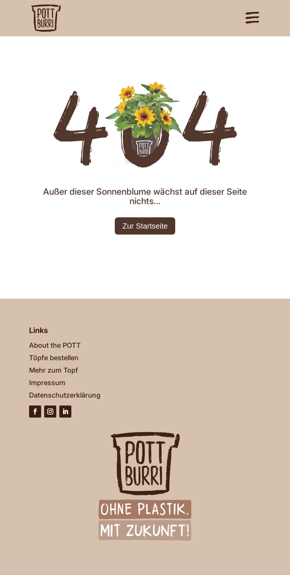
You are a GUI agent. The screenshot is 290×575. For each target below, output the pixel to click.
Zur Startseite (145, 251)
